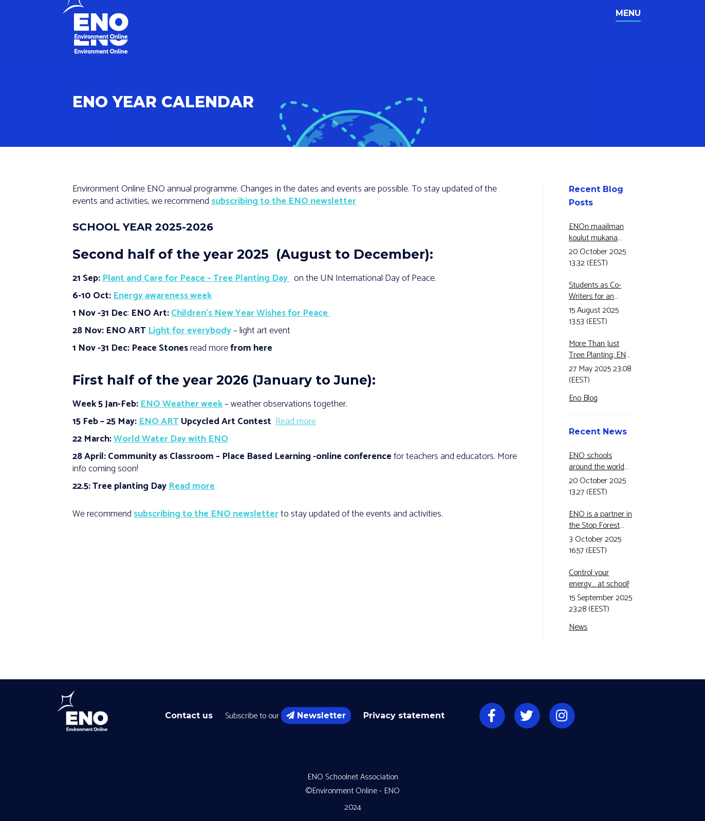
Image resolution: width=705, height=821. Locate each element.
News (578, 627)
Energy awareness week (162, 295)
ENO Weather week (181, 404)
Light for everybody (189, 330)
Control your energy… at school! (599, 578)
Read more (295, 421)
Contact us (189, 715)
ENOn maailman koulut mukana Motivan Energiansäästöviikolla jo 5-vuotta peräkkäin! (601, 232)
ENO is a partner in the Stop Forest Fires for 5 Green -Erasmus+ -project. (600, 520)
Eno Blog (583, 398)
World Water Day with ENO (171, 439)
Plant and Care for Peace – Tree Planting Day (196, 278)
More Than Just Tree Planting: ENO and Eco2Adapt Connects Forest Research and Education (600, 349)
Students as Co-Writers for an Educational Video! (599, 291)
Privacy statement (403, 715)
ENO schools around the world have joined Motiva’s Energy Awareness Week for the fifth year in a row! (599, 461)
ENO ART (159, 421)
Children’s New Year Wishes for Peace (250, 313)
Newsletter (316, 715)
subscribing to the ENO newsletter (283, 201)
